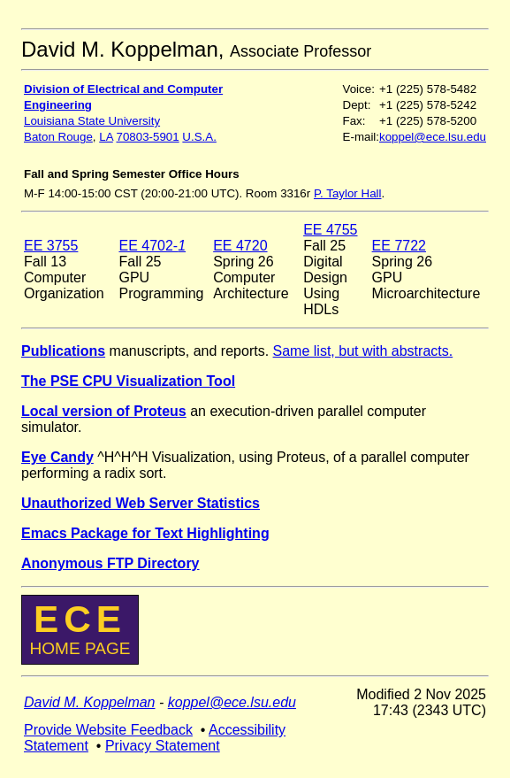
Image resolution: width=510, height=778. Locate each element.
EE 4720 (240, 245)
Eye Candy (57, 457)
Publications (63, 350)
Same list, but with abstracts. (363, 350)
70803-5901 (148, 136)
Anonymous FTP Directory (110, 563)
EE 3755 (51, 245)
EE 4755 (330, 229)
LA (106, 136)
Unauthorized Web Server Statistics (140, 503)
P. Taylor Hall (348, 193)
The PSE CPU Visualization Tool (128, 381)
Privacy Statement (162, 745)
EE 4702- (152, 245)
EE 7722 (399, 245)
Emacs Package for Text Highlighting (145, 533)
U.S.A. (199, 136)
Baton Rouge (58, 136)
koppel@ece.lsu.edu (432, 136)
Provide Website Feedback (108, 729)
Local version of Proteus (103, 411)
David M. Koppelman (90, 702)
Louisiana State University (92, 120)
